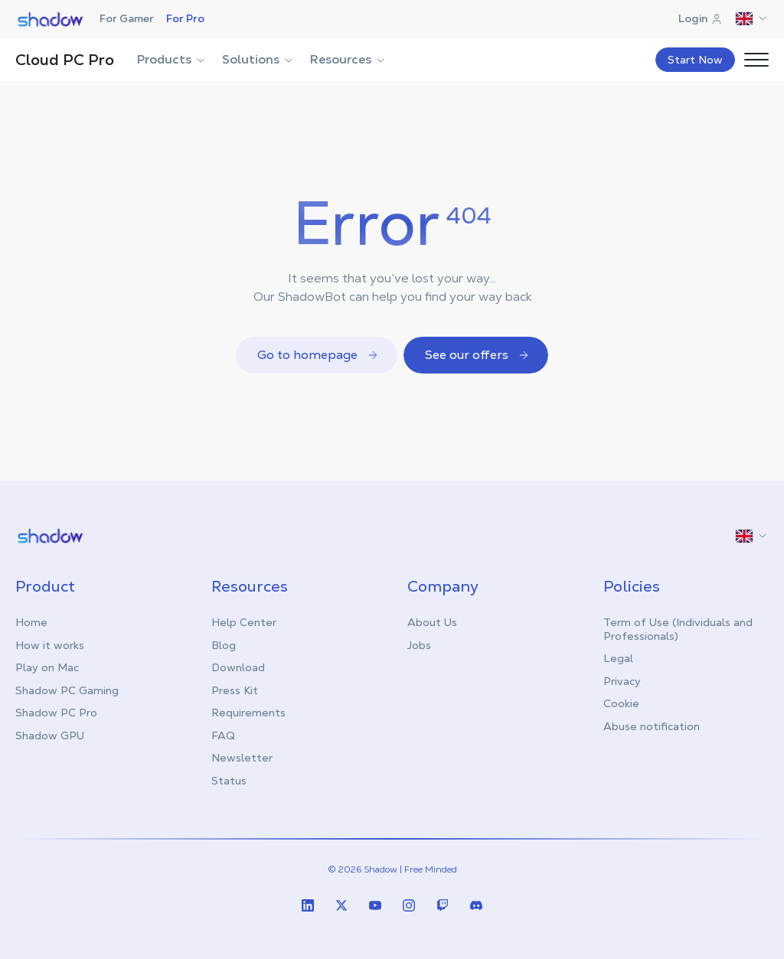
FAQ (223, 735)
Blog (223, 645)
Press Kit (234, 690)
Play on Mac (47, 667)
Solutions (258, 59)
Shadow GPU (49, 735)
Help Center (243, 622)
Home (31, 622)
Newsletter (242, 758)
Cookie (621, 703)
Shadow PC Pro (56, 712)
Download (238, 667)
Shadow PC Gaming (67, 690)
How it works (49, 645)
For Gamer (127, 18)
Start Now (695, 60)
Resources (348, 59)
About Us (432, 622)
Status (229, 781)
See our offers (477, 355)
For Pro (185, 18)
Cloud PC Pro (64, 60)
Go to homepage (318, 355)
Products (172, 59)
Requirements (248, 712)
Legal (618, 658)
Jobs (419, 645)
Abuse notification (651, 726)
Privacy (622, 681)
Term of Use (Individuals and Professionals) (678, 629)
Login (700, 18)
